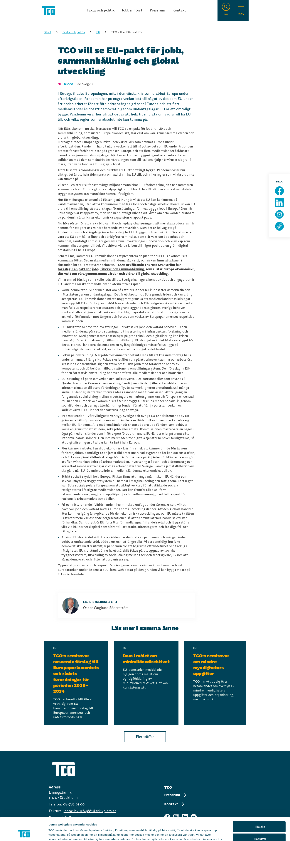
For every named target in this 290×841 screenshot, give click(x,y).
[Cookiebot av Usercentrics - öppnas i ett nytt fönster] (24, 834)
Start (52, 32)
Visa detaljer (201, 833)
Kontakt (179, 10)
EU (102, 32)
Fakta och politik (100, 10)
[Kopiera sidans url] (279, 226)
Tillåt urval (259, 816)
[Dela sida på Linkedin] (279, 202)
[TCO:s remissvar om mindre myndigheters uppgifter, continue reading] (215, 683)
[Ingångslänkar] (136, 10)
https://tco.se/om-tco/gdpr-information (146, 821)
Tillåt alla (259, 804)
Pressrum (157, 10)
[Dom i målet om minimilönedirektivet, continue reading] (146, 683)
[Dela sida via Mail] (279, 214)
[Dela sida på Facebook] (279, 190)
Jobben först (132, 10)
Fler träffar (145, 737)
